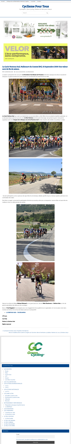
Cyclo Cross (8, 374)
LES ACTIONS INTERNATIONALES (13, 383)
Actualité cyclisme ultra (11, 395)
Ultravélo (7, 399)
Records (7, 401)
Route (6, 371)
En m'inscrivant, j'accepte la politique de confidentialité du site (32, 439)
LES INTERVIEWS (8, 408)
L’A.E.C (7, 387)
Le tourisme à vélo (10, 414)
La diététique (8, 406)
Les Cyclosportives (20, 71)
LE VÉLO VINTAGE (9, 416)
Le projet (33, 1)
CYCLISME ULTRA (8, 393)
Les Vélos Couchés (10, 379)
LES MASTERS (8, 369)
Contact (39, 1)
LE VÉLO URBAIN (8, 422)
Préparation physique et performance (15, 405)
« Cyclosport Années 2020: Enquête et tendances (15, 330)
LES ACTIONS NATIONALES (11, 389)
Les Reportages (30, 71)
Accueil (3, 1)
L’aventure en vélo (10, 412)
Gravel (7, 378)
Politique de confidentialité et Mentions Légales (18, 1)
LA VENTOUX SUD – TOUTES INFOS (15, 312)
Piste (6, 373)
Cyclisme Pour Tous (35, 6)
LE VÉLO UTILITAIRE (9, 425)
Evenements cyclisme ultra (12, 397)
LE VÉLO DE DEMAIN (9, 420)
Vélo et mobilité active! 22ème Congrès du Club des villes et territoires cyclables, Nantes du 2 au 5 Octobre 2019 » (39, 332)
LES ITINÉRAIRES (8, 410)
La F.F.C (7, 391)
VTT (6, 376)
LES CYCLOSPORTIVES (10, 382)
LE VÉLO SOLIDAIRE (9, 424)
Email (17, 434)
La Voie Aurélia (9, 418)
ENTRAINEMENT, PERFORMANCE (13, 403)
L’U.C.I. (7, 385)
